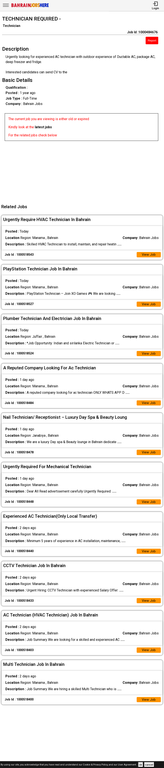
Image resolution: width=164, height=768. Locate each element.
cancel (149, 764)
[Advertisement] (83, 171)
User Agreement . (127, 765)
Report (152, 40)
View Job (149, 255)
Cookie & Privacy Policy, (96, 765)
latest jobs (43, 127)
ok (140, 764)
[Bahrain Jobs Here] (30, 7)
